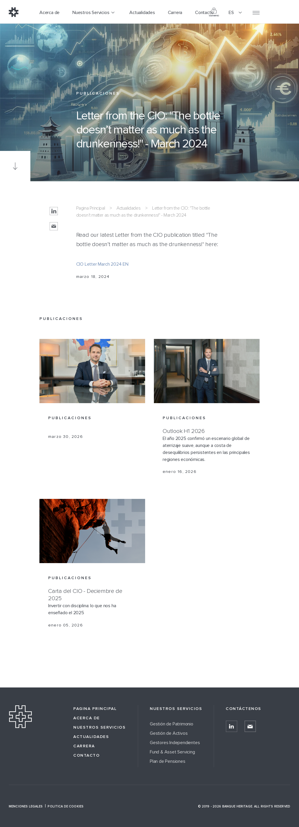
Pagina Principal (90, 208)
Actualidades (128, 208)
